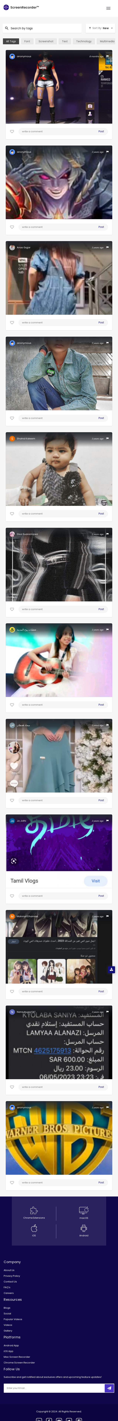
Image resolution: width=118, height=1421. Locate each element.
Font (27, 41)
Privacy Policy (12, 1276)
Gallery (8, 1330)
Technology (84, 41)
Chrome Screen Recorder (19, 1362)
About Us (9, 1270)
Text (65, 41)
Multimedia (107, 41)
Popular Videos (13, 1319)
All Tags (11, 41)
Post (101, 131)
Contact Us (10, 1281)
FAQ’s (7, 1287)
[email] (28, 1388)
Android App (11, 1345)
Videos (8, 1325)
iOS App (8, 1351)
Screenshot (46, 41)
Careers (9, 1293)
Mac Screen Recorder (17, 1357)
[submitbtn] (109, 1388)
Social (7, 1313)
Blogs (7, 1308)
